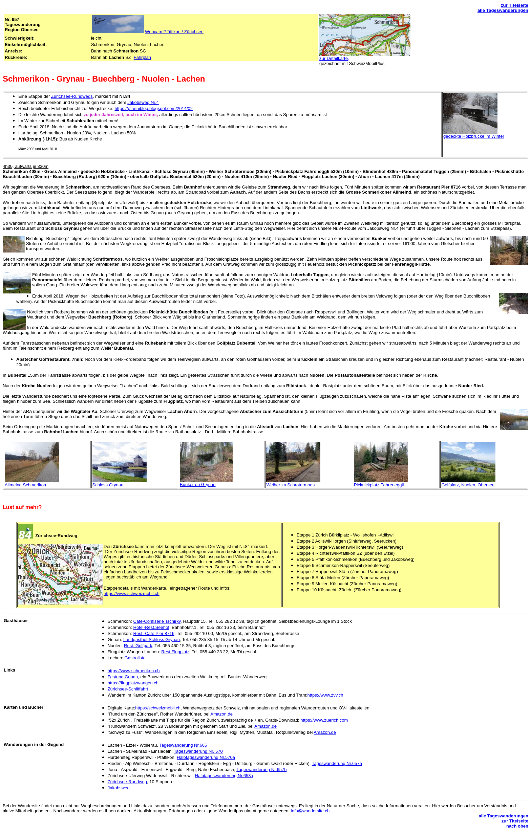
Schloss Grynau (108, 484)
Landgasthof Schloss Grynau (151, 639)
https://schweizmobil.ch (157, 707)
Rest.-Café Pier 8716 (153, 633)
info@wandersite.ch (310, 810)
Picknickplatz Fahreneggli (379, 484)
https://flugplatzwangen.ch (133, 682)
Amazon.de (221, 714)
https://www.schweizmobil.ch (132, 593)
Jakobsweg (119, 787)
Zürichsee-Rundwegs (72, 96)
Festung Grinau (123, 676)
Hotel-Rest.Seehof (151, 627)
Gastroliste (135, 657)
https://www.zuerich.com (324, 720)
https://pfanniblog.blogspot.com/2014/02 (153, 108)
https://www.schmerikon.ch (134, 670)
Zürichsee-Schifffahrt (128, 689)
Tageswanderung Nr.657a (337, 763)
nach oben (517, 826)
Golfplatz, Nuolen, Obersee (467, 484)
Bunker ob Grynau (198, 484)
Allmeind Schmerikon (25, 484)
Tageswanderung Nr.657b (261, 769)
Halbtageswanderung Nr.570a (206, 757)
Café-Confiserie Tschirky (157, 621)
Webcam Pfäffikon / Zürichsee (174, 31)
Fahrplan (142, 57)
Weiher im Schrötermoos (290, 484)
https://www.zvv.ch (325, 695)
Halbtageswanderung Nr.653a (224, 775)
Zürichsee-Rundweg (127, 781)
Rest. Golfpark (138, 645)
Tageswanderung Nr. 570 (198, 751)
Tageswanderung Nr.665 (183, 745)
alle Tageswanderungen (502, 10)
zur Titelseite (514, 5)
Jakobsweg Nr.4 (143, 102)
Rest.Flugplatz (175, 651)
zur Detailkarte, (334, 58)
